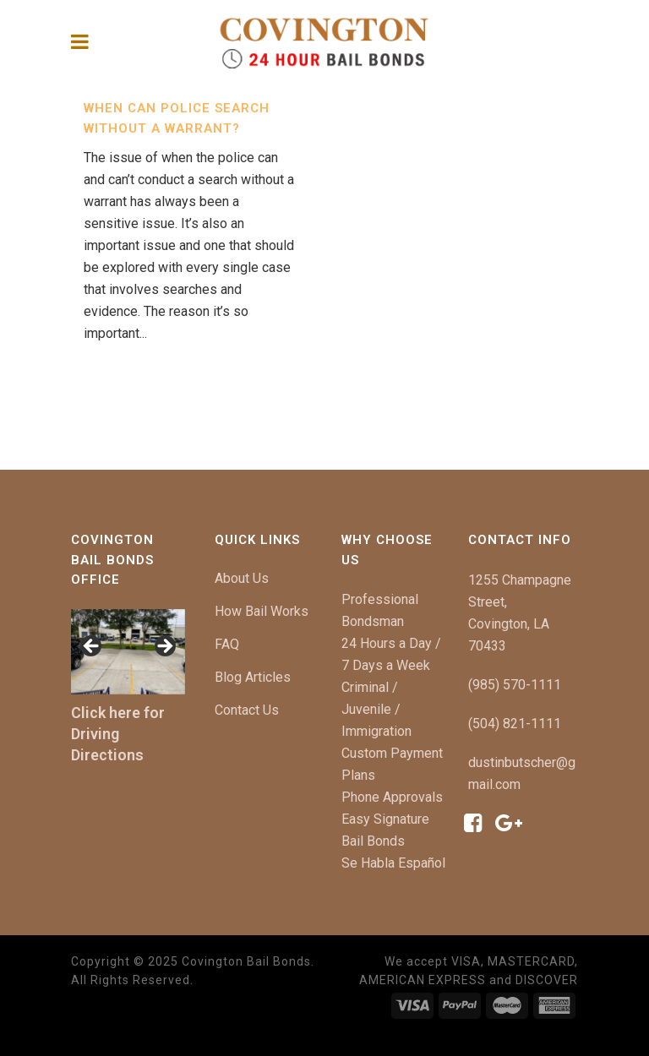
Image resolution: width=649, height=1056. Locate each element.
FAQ (227, 644)
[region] (128, 651)
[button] (92, 647)
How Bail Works (261, 611)
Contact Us (247, 710)
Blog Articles (253, 677)
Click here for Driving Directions (118, 734)
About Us (242, 578)
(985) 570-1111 (514, 685)
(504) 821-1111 (514, 724)
